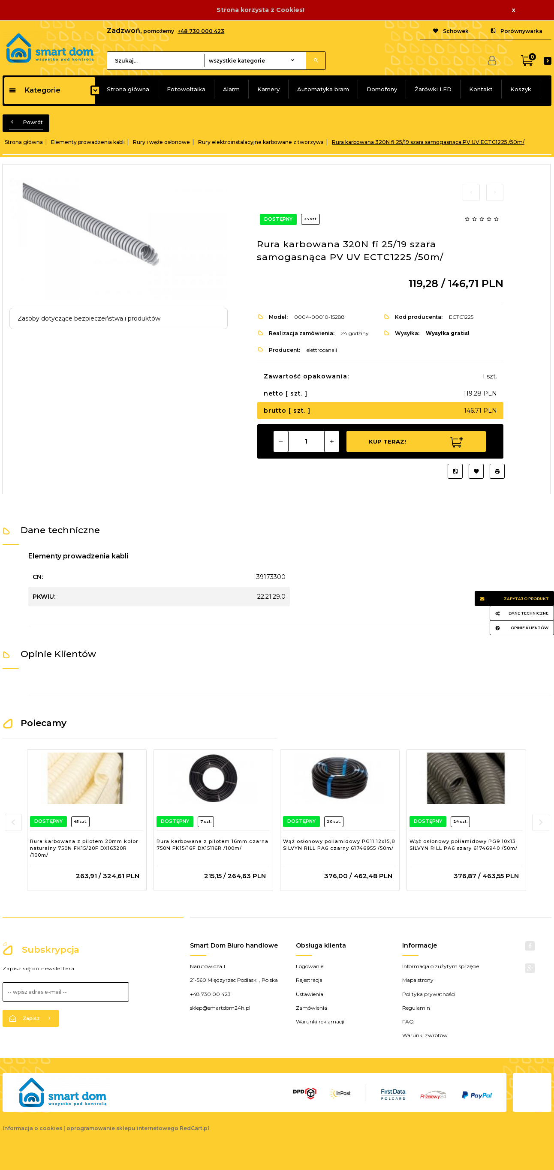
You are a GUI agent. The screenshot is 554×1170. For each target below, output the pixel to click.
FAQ (408, 1021)
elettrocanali (322, 350)
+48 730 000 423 (201, 31)
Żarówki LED (433, 89)
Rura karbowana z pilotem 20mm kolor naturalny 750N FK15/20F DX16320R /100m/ (84, 848)
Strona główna (128, 89)
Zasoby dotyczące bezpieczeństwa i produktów (89, 318)
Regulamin (416, 1008)
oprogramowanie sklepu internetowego (122, 1128)
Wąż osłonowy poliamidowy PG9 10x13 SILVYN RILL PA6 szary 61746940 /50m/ (463, 844)
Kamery (268, 89)
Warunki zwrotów (425, 1035)
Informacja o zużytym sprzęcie (440, 966)
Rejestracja (309, 980)
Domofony (382, 89)
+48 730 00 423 (210, 994)
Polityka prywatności (428, 994)
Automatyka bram (323, 89)
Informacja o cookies (32, 1128)
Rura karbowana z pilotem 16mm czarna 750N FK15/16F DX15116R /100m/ (212, 844)
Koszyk (520, 89)
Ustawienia (309, 994)
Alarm (231, 89)
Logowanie (309, 966)
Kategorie (34, 90)
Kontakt (481, 89)
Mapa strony (418, 980)
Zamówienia (311, 1008)
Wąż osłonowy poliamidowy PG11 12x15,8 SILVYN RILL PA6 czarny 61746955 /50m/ (339, 844)
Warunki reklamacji (320, 1021)
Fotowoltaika (186, 89)
